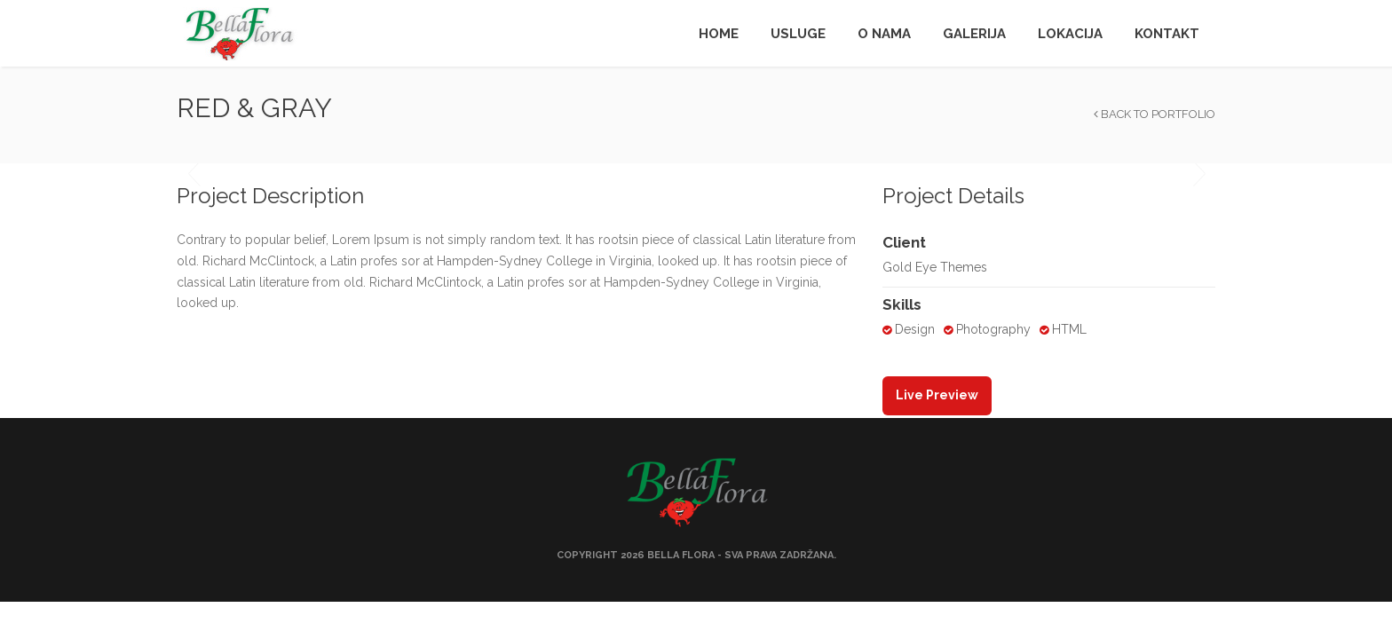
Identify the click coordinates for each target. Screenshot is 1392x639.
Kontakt (1167, 34)
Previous (193, 174)
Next (1198, 174)
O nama (884, 34)
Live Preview (937, 395)
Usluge (798, 34)
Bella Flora (681, 555)
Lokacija (1070, 34)
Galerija (974, 34)
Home (719, 34)
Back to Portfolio (1154, 114)
